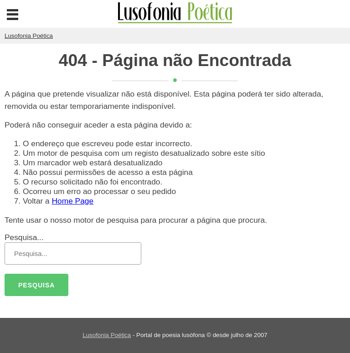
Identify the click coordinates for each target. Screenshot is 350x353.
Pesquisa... (24, 237)
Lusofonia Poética (106, 335)
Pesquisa (36, 285)
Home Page (73, 200)
